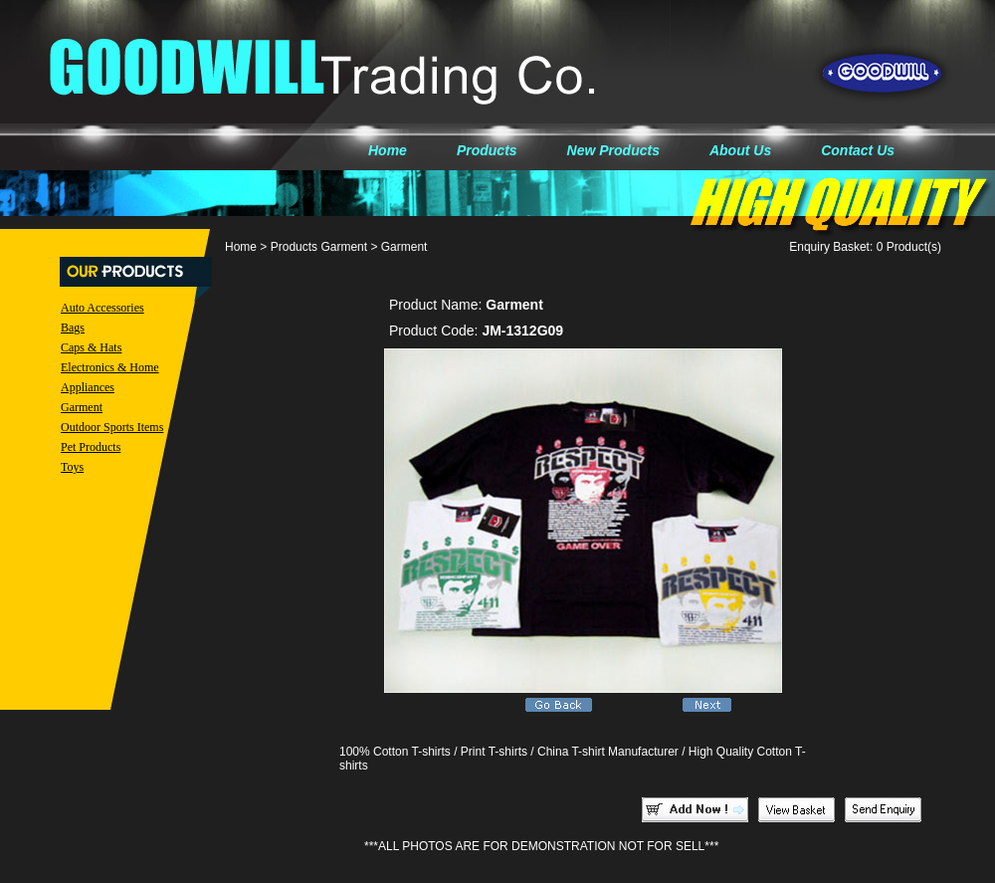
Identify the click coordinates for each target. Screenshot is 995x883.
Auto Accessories (102, 308)
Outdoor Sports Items (112, 427)
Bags (73, 327)
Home (387, 150)
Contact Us (858, 150)
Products (487, 150)
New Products (613, 150)
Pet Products (90, 447)
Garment (81, 407)
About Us (740, 150)
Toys (72, 467)
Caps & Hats (91, 347)
